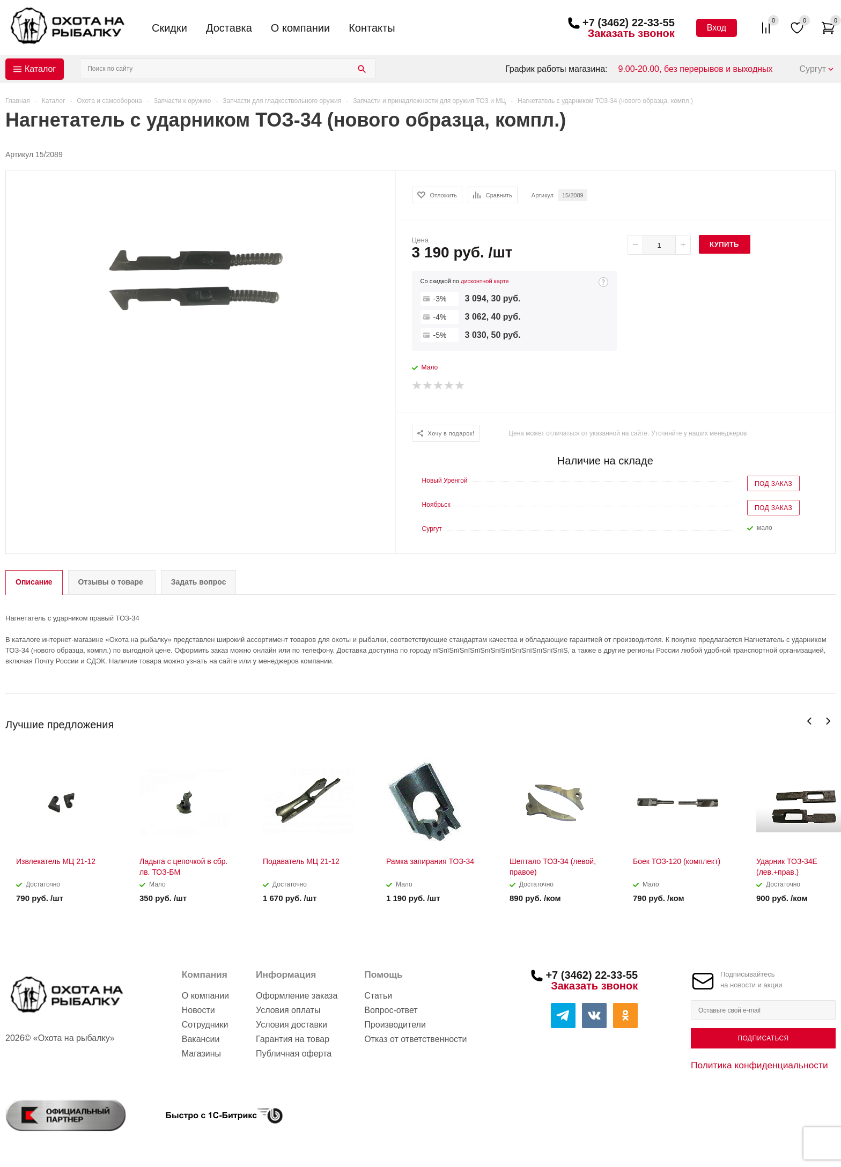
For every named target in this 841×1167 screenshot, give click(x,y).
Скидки (169, 28)
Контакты (372, 28)
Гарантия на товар (292, 1039)
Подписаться (762, 1038)
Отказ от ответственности (415, 1039)
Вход (716, 27)
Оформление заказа (296, 995)
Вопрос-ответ (390, 1010)
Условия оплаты (288, 1010)
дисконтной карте (485, 281)
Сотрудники (205, 1024)
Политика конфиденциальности (759, 1065)
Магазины (201, 1053)
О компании (300, 28)
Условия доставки (291, 1024)
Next (828, 721)
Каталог (40, 68)
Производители (395, 1024)
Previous (809, 721)
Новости (198, 1010)
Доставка (229, 28)
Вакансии (201, 1039)
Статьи (378, 995)
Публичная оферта (293, 1053)
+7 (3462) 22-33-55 (628, 22)
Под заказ (773, 484)
